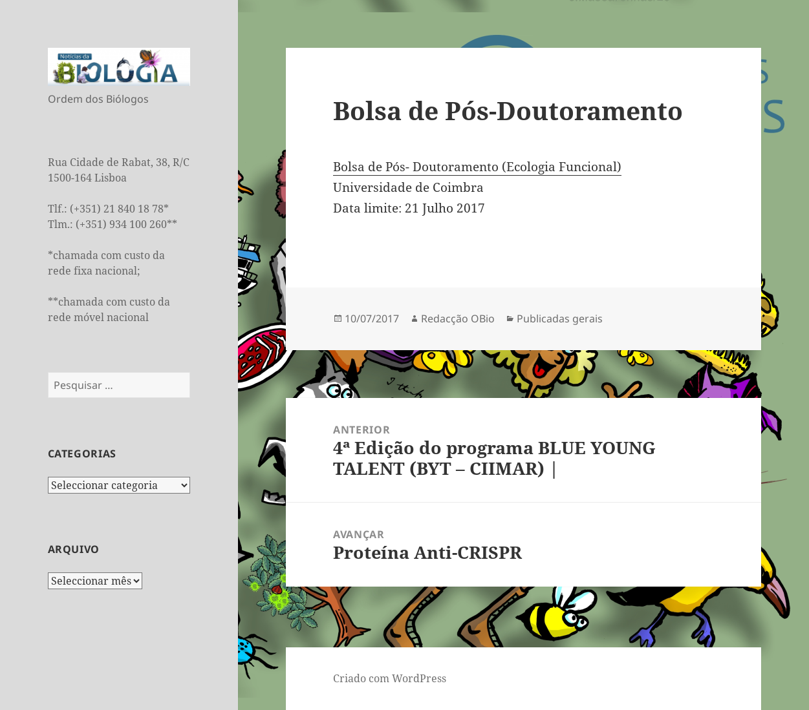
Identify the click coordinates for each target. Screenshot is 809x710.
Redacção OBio (458, 318)
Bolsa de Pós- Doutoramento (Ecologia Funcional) (477, 166)
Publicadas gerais (560, 318)
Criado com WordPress (389, 678)
